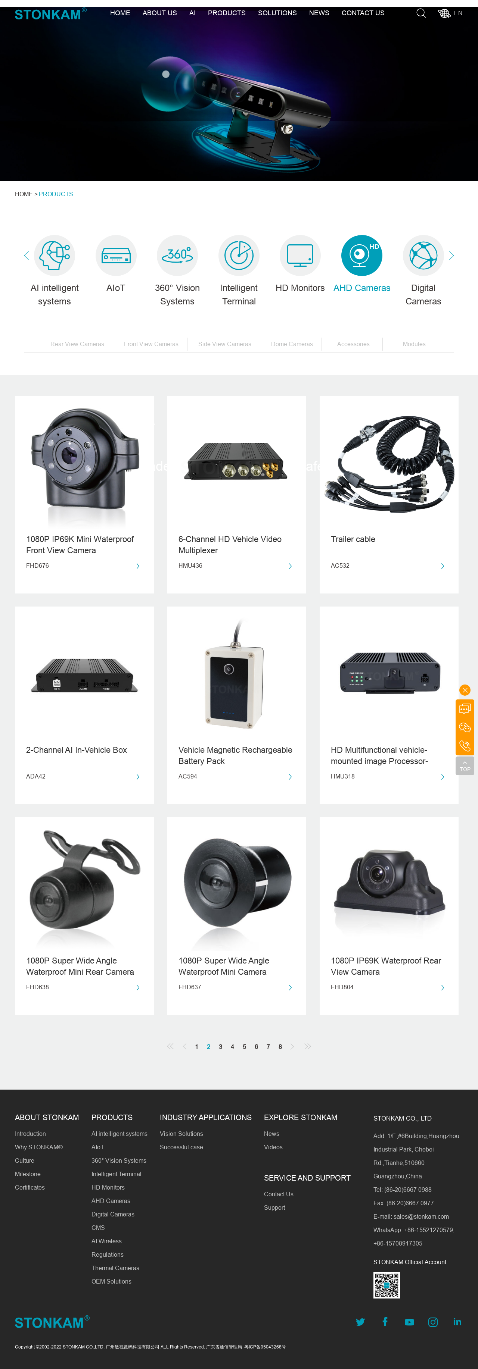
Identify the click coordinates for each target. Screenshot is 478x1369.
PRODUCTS (227, 13)
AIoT (97, 1147)
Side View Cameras (224, 347)
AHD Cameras (110, 1200)
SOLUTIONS (277, 13)
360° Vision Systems (118, 1160)
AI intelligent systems (119, 1133)
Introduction (30, 1133)
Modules (414, 347)
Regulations (107, 1254)
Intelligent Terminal (116, 1174)
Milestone (28, 1174)
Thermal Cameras (115, 1268)
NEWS (319, 13)
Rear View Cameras (77, 347)
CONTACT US (363, 13)
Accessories (353, 347)
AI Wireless (106, 1241)
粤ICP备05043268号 (265, 1347)
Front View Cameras (151, 347)
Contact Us (279, 1194)
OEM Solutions (111, 1281)
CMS (98, 1227)
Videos (273, 1147)
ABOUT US (160, 13)
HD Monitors (108, 1187)
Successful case (181, 1147)
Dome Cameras (292, 347)
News (271, 1133)
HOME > (26, 194)
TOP (465, 769)
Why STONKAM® (39, 1147)
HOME (120, 13)
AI (192, 13)
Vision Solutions (181, 1133)
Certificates (30, 1187)
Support (274, 1207)
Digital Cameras (112, 1214)
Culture (24, 1160)
